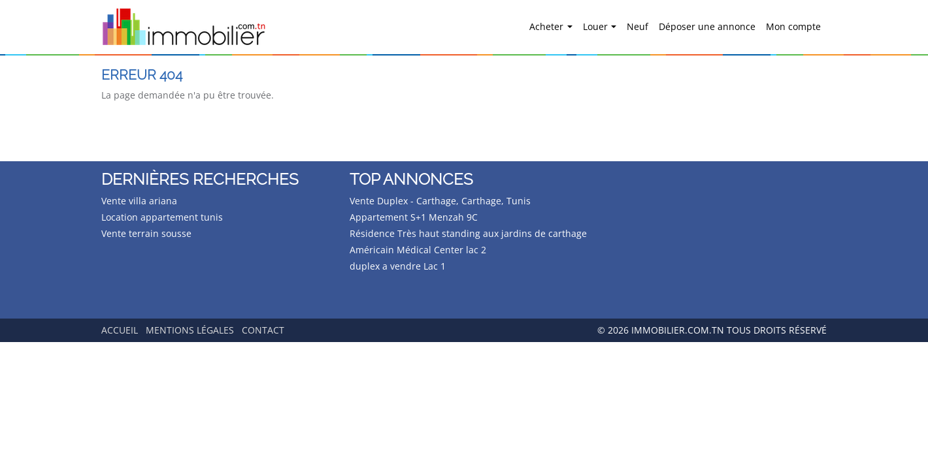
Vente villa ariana (139, 201)
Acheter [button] (547, 26)
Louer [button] (596, 26)
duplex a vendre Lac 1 (398, 266)
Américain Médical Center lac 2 (418, 249)
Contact (263, 330)
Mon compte (793, 26)
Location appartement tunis (162, 217)
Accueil (119, 330)
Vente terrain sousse (146, 233)
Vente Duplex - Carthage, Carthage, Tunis (440, 201)
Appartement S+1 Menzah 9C (414, 217)
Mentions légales (190, 330)
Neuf (637, 26)
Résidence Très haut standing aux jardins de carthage (468, 233)
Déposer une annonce (707, 26)
